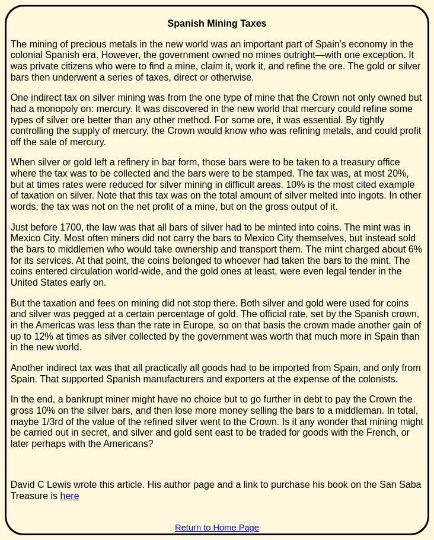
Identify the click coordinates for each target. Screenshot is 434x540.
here (69, 496)
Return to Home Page (217, 527)
